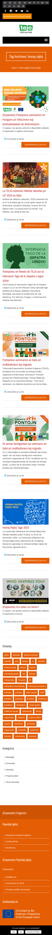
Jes (13, 932)
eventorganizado (11, 674)
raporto (7, 724)
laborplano (21, 705)
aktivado (16, 655)
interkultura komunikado (14, 686)
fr (34, 3)
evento (32, 667)
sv (9, 6)
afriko (6, 655)
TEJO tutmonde (12, 782)
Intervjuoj (10, 770)
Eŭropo (32, 674)
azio (16, 661)
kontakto (30, 699)
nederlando (27, 711)
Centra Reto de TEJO (15, 883)
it (38, 3)
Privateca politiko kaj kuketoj (18, 889)
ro (47, 3)
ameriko (7, 661)
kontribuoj (42, 699)
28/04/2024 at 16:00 (14, 220)
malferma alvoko (11, 711)
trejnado (7, 736)
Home (14, 68)
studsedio (22, 730)
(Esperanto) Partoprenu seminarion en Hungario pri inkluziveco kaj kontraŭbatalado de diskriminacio (24, 119)
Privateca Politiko (33, 932)
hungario (22, 680)
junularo (18, 692)
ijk (30, 680)
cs (15, 3)
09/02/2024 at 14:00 (14, 308)
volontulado (20, 736)
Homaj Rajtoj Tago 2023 (16, 527)
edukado (41, 661)
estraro (23, 667)
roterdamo (18, 724)
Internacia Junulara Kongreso (18, 835)
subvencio (34, 730)
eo (5, 3)
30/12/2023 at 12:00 (14, 476)
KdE (42, 692)
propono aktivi (35, 717)
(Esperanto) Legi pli (35, 145)
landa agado (34, 705)
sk (19, 6)
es (30, 3)
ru (5, 6)
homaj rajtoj (9, 680)
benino (25, 661)
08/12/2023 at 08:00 (14, 555)
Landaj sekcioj (12, 841)
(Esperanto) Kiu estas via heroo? (21, 607)
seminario (31, 724)
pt (42, 3)
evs (23, 674)
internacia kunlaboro (37, 686)
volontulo (32, 736)
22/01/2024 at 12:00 (14, 392)
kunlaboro (8, 705)
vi (14, 6)
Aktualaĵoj (10, 757)
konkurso (19, 699)
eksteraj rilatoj (10, 667)
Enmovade (10, 763)
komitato (8, 699)
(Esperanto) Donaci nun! (17, 16)
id (23, 6)
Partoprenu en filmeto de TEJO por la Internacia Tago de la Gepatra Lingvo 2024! (23, 276)
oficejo (38, 711)
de (20, 3)
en (25, 3)
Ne (21, 932)
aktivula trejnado (31, 655)
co (33, 661)
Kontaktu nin (11, 877)
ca (10, 3)
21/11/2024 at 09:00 (14, 139)
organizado (9, 717)
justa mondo (31, 692)
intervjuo (8, 692)
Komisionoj (10, 848)
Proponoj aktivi (12, 776)
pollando (21, 717)
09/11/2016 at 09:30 (14, 622)
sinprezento (9, 730)
